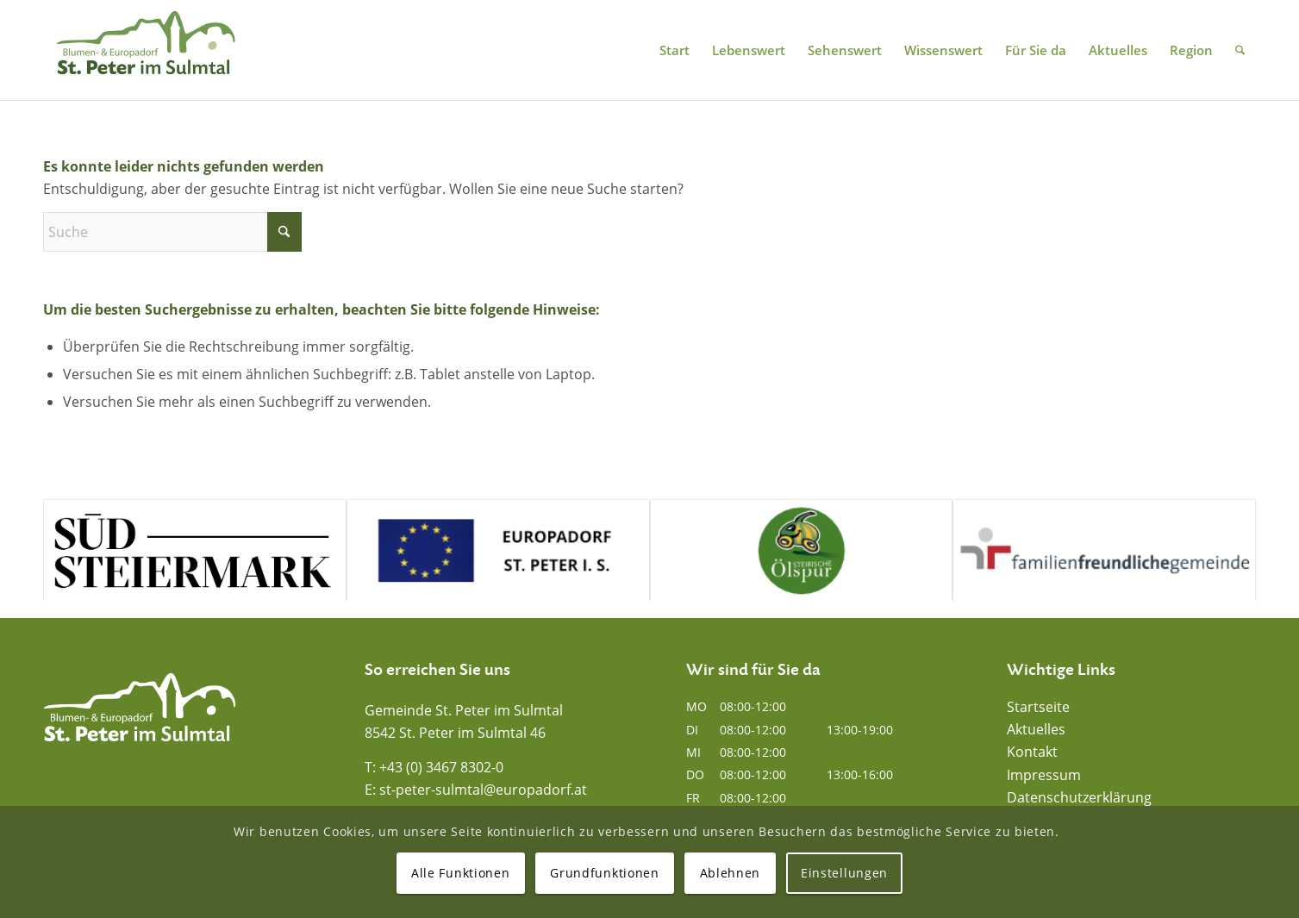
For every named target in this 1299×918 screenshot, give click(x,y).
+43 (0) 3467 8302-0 (441, 767)
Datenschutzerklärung (1079, 797)
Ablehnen (730, 873)
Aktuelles (1036, 729)
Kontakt (1032, 751)
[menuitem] (674, 50)
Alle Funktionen (460, 873)
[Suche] (1240, 50)
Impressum (1044, 774)
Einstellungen (844, 873)
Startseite (1038, 706)
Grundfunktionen (604, 873)
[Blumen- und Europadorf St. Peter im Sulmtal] (145, 50)
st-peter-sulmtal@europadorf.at (483, 789)
